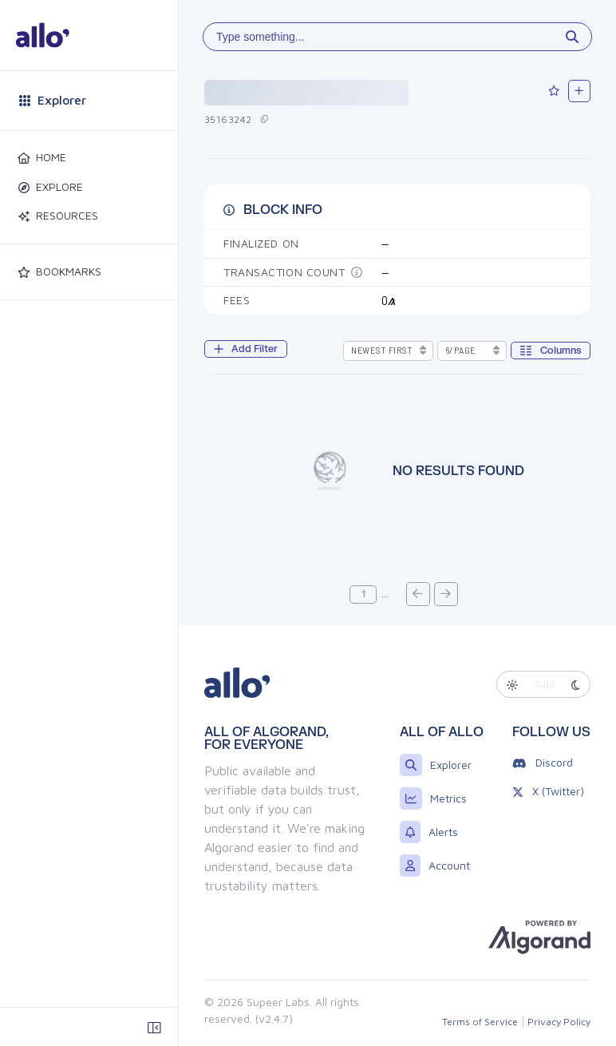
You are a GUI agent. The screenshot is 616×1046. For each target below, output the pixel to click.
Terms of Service (480, 1022)
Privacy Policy (558, 1022)
